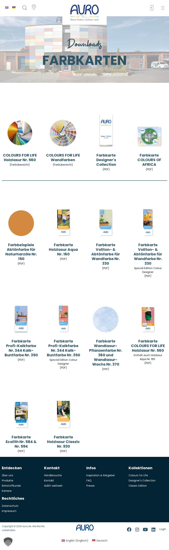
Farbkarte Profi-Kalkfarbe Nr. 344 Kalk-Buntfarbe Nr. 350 (21, 348)
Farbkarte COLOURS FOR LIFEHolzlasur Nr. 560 (148, 346)
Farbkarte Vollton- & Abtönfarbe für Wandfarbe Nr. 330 (105, 254)
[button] (164, 8)
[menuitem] (6, 7)
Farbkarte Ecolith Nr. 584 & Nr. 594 (21, 441)
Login (162, 529)
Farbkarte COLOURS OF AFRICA (149, 160)
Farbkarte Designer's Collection (106, 160)
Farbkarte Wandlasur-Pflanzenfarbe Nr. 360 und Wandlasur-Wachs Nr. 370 (105, 353)
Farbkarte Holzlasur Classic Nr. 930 (63, 441)
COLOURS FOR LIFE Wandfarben (63, 157)
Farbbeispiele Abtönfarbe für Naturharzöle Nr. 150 (21, 251)
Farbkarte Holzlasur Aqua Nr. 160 (63, 249)
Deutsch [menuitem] (101, 540)
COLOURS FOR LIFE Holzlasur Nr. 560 (20, 157)
